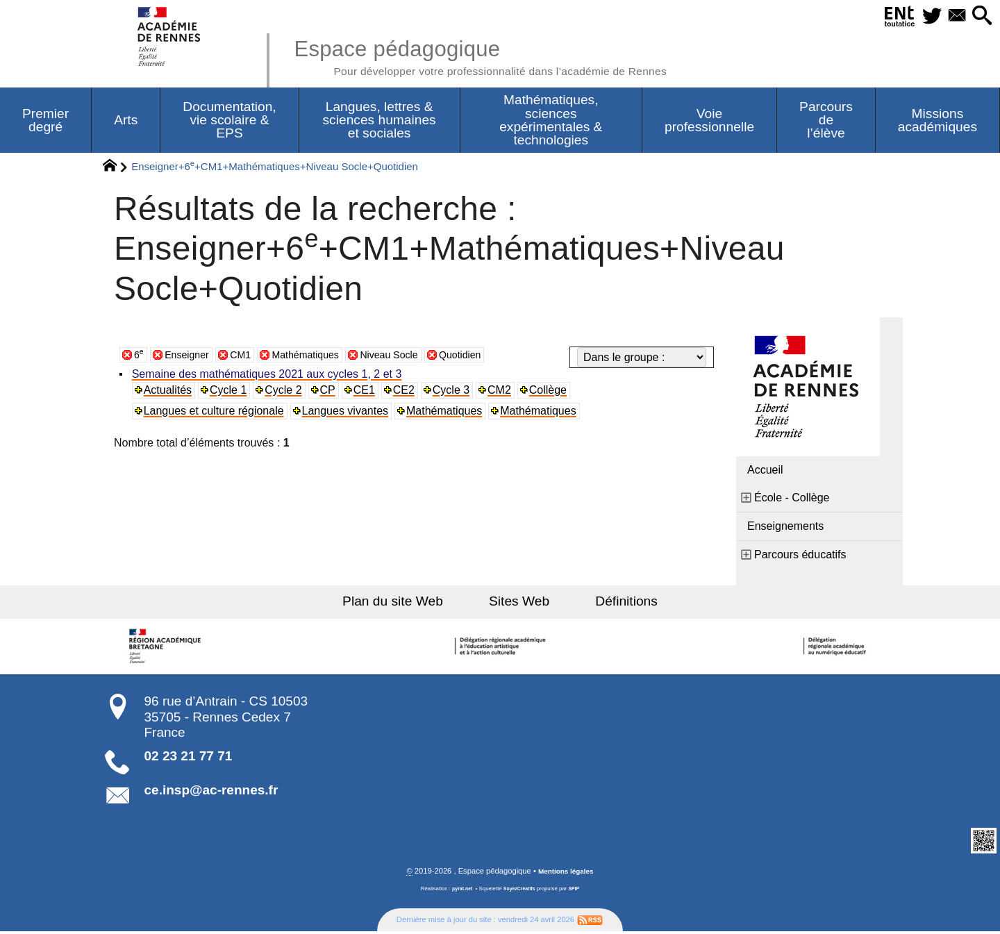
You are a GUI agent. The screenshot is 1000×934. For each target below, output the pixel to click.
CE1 (367, 392)
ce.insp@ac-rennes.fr (211, 792)
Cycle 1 (230, 392)
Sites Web (519, 603)
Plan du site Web (408, 603)
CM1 (249, 356)
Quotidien (489, 356)
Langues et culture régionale (215, 413)
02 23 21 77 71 (188, 758)
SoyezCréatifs (520, 891)
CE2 (407, 392)
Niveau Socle (411, 356)
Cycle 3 (454, 392)
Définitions (611, 603)
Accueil (765, 472)
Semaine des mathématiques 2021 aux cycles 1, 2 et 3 (268, 376)
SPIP (577, 891)
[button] (979, 16)
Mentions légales (566, 873)
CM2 (503, 392)
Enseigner (191, 356)
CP (330, 392)
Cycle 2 (285, 392)
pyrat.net (459, 891)
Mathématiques (320, 356)
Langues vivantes (346, 413)
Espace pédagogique (505, 55)
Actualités (169, 392)
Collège (552, 392)
